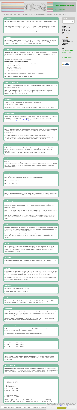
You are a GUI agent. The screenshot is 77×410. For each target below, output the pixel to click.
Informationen (8, 14)
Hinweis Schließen (61, 407)
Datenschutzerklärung (39, 407)
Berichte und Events (29, 14)
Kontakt (65, 14)
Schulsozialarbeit (41, 14)
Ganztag (49, 14)
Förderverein (57, 14)
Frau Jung (64, 37)
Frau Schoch (65, 33)
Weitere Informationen (65, 405)
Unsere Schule (17, 14)
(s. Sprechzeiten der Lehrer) (21, 120)
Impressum (27, 407)
